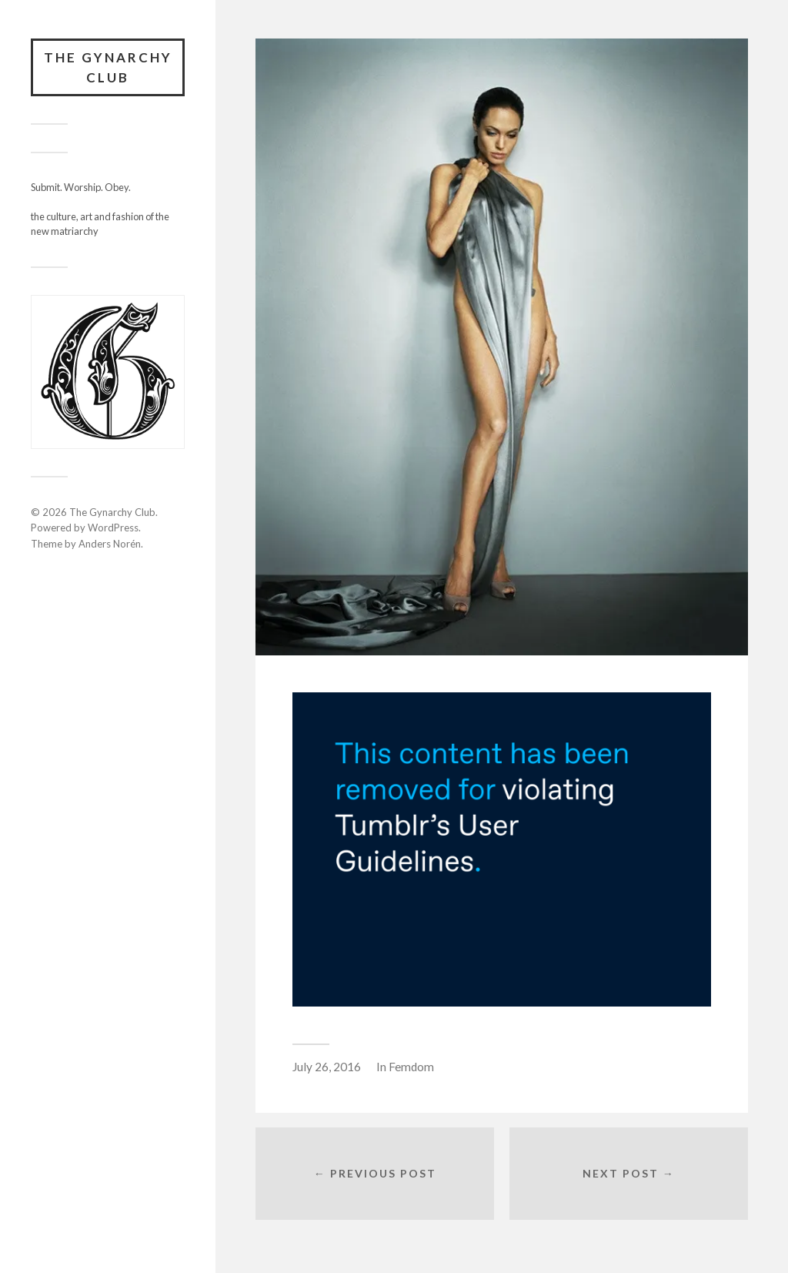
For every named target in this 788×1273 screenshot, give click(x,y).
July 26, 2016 (326, 1067)
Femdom (411, 1067)
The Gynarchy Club (108, 67)
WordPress (113, 527)
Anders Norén (109, 544)
